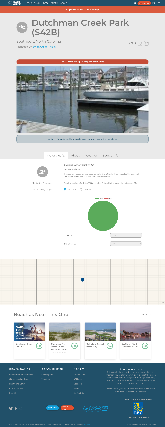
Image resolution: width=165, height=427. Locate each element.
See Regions (47, 375)
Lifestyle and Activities (19, 379)
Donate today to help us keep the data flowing (82, 62)
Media (76, 388)
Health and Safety (17, 384)
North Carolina (48, 41)
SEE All (146, 314)
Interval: (69, 235)
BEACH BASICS (34, 3)
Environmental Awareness (21, 375)
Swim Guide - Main (44, 46)
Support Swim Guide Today (82, 9)
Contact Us (79, 393)
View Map (46, 379)
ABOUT (63, 3)
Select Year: (71, 243)
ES (159, 3)
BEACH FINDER (50, 3)
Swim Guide (79, 375)
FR (153, 3)
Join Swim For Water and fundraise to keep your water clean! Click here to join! (82, 139)
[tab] (56, 155)
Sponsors (78, 384)
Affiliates (77, 379)
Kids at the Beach (17, 388)
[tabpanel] (82, 205)
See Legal (87, 424)
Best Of (12, 393)
